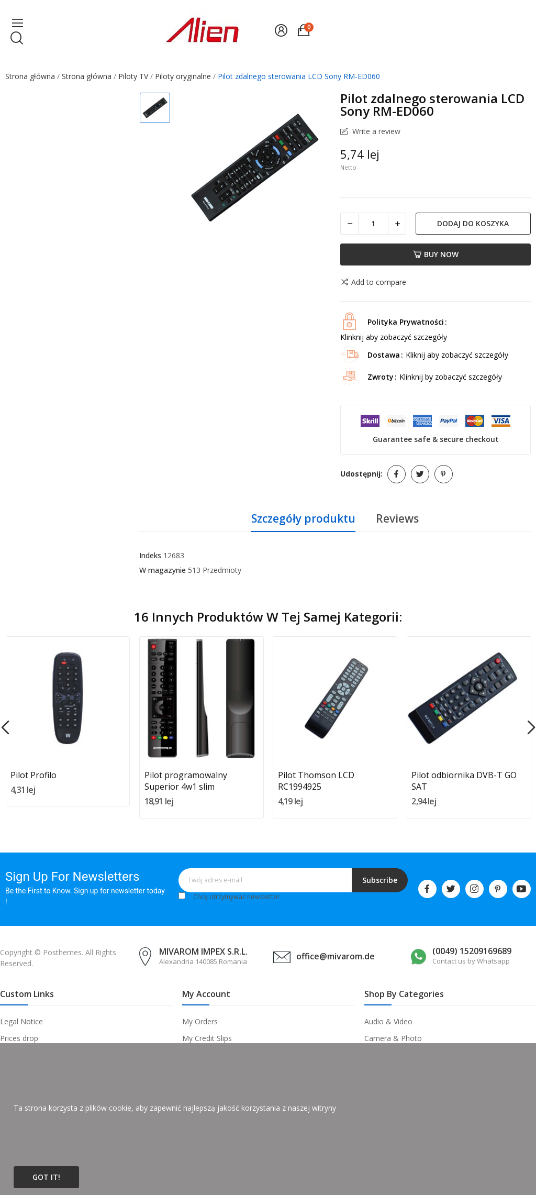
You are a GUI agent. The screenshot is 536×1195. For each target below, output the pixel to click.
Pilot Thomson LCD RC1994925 (316, 780)
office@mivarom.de (335, 956)
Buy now (436, 254)
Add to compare (373, 282)
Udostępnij (396, 474)
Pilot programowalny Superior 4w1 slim (185, 780)
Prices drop (19, 1038)
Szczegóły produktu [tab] (303, 518)
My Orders (200, 1021)
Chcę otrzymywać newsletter (236, 896)
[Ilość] (373, 224)
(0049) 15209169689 (471, 951)
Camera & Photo (393, 1038)
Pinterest (443, 474)
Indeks (150, 555)
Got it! (46, 1177)
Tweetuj (420, 474)
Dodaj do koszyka (473, 223)
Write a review (375, 131)
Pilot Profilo (33, 775)
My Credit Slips (207, 1038)
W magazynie (162, 570)
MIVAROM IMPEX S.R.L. (203, 951)
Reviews (397, 518)
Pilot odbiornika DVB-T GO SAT (464, 780)
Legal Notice (21, 1021)
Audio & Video (388, 1021)
